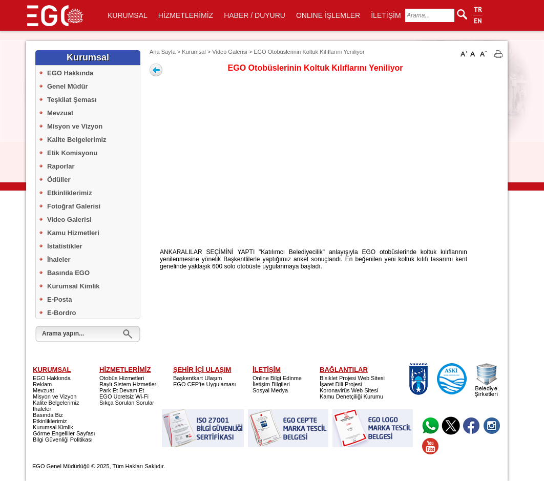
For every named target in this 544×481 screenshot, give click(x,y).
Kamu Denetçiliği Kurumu (351, 396)
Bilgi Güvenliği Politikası (63, 439)
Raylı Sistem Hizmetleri (128, 384)
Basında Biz (48, 415)
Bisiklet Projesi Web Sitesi (352, 378)
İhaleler (59, 259)
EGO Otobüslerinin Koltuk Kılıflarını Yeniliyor (309, 52)
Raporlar (60, 166)
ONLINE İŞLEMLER (328, 15)
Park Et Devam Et (121, 390)
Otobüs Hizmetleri (121, 378)
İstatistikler (64, 246)
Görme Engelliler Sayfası (64, 433)
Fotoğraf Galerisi (73, 206)
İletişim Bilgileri (271, 384)
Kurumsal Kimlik (73, 286)
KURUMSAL (128, 15)
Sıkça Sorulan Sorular (126, 403)
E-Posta (59, 299)
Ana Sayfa (163, 52)
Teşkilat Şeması (72, 99)
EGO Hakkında (70, 73)
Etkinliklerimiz (69, 193)
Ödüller (59, 179)
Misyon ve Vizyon (74, 126)
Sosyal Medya (270, 390)
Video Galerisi (69, 219)
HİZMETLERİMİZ (185, 15)
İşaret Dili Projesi (341, 384)
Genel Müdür (67, 86)
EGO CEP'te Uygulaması (204, 384)
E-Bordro (61, 313)
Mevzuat (60, 113)
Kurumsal (193, 52)
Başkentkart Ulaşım (197, 378)
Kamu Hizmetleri (73, 233)
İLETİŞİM (386, 15)
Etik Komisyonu (72, 153)
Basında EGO (68, 273)
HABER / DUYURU (254, 15)
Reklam (42, 384)
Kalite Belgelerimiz (77, 139)
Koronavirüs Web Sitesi (349, 390)
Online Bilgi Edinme (277, 378)
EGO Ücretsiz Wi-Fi (124, 396)
